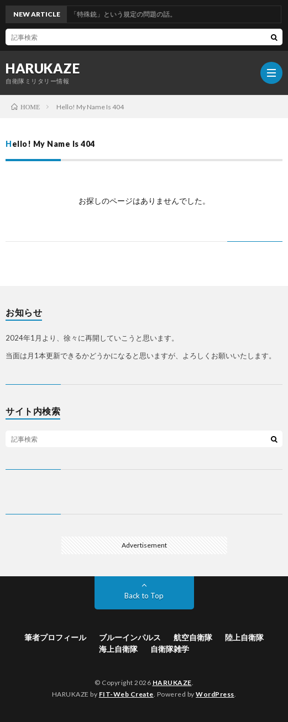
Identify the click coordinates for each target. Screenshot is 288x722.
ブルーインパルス (130, 637)
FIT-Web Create (126, 694)
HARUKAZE (43, 68)
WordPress (215, 694)
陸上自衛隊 (244, 637)
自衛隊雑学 (169, 649)
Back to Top (144, 595)
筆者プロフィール (55, 637)
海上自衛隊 (118, 649)
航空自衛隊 (193, 637)
